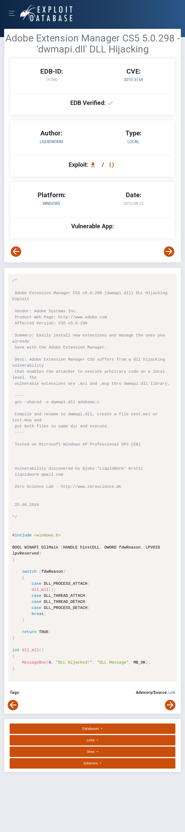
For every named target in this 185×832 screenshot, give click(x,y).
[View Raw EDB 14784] (112, 164)
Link (172, 692)
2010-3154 (133, 79)
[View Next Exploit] (169, 251)
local (133, 142)
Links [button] (91, 740)
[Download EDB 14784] (94, 164)
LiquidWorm (51, 142)
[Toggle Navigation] (14, 13)
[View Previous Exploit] (16, 251)
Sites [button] (91, 752)
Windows (51, 203)
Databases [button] (91, 729)
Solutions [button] (91, 763)
